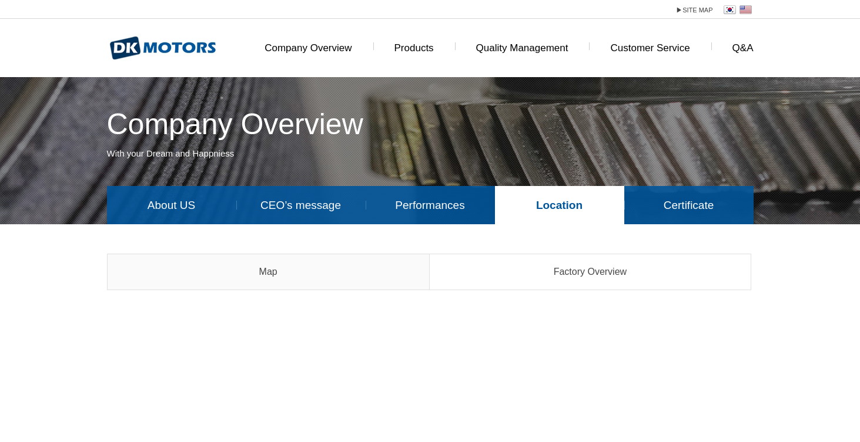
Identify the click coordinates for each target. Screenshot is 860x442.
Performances (429, 205)
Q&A (743, 48)
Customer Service (650, 48)
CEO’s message (300, 205)
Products (414, 48)
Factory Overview (590, 272)
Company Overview (308, 48)
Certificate (689, 205)
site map (694, 10)
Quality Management (522, 48)
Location (559, 205)
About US (171, 205)
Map (268, 272)
